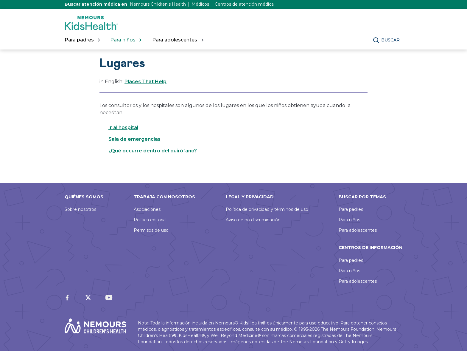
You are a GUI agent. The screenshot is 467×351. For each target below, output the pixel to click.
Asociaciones (147, 209)
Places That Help (145, 81)
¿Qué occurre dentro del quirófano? (152, 151)
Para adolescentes (358, 230)
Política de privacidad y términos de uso (267, 209)
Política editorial (150, 219)
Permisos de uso (151, 230)
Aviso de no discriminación (253, 219)
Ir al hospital (123, 127)
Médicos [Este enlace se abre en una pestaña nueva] (200, 4)
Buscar (390, 40)
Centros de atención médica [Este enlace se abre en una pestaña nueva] (244, 4)
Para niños (349, 219)
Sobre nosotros (80, 209)
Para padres (351, 209)
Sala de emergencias (134, 139)
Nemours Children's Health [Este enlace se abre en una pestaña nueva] (158, 4)
